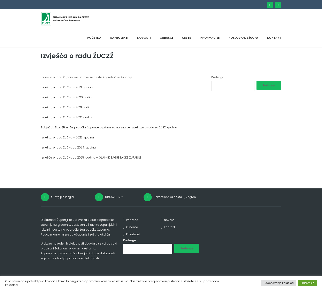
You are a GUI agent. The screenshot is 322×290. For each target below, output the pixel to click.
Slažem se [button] (307, 283)
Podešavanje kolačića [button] (279, 283)
